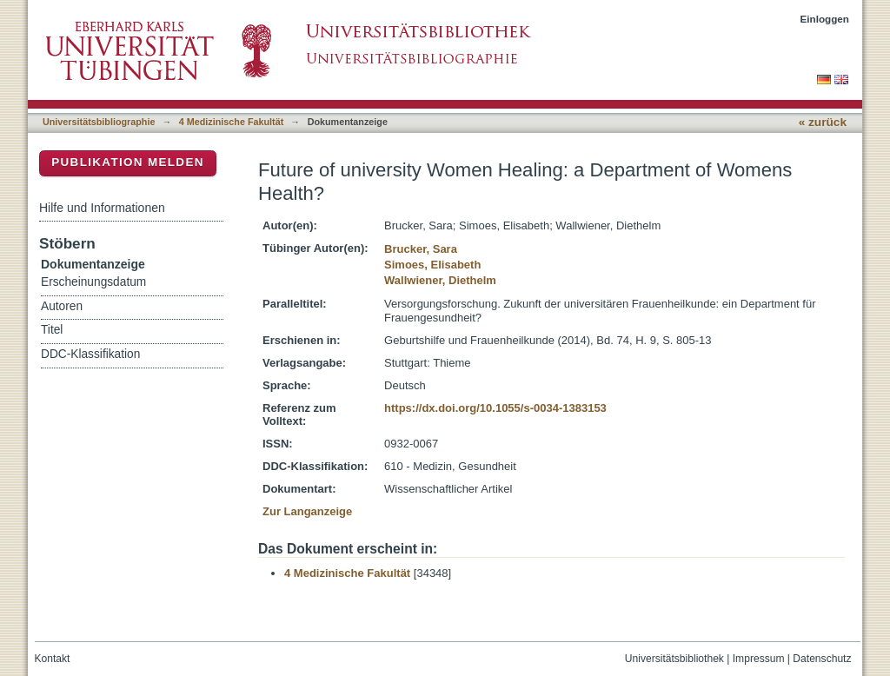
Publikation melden (127, 162)
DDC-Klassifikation (90, 354)
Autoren (62, 306)
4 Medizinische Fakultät (231, 121)
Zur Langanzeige (307, 511)
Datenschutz (822, 659)
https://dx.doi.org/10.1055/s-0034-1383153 (495, 407)
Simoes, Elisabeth (432, 264)
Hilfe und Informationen (102, 208)
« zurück (823, 122)
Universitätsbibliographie (99, 121)
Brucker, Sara (420, 248)
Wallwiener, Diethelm (440, 280)
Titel (52, 329)
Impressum (759, 659)
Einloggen (825, 18)
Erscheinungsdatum (93, 281)
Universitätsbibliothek (674, 659)
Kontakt (52, 659)
